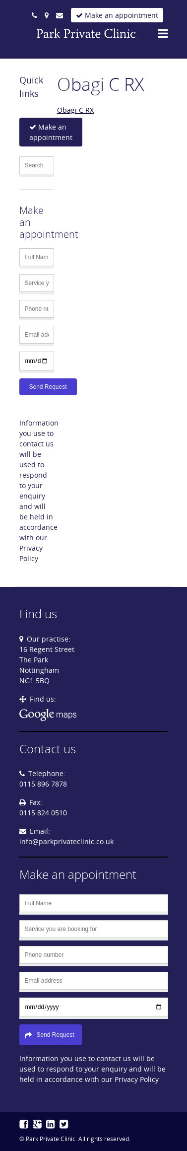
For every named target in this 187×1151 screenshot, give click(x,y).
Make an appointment (117, 15)
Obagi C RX (75, 110)
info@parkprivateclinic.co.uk (66, 841)
